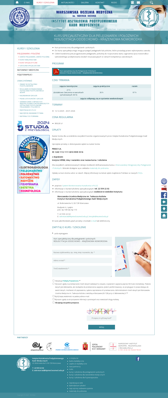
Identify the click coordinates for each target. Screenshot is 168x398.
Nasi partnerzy (75, 366)
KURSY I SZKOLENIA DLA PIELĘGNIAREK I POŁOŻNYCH (86, 372)
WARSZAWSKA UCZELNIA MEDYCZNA (84, 13)
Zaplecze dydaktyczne (78, 363)
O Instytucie (73, 358)
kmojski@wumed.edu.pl (98, 216)
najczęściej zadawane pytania (31, 113)
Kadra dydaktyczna (76, 361)
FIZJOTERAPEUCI (24, 74)
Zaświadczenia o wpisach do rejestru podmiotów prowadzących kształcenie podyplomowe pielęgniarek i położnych (34, 104)
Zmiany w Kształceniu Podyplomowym (28, 85)
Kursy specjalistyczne (55, 29)
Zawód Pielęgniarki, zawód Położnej (34, 57)
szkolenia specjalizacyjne (30, 66)
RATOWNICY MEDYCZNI (28, 70)
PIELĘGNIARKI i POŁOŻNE (39, 29)
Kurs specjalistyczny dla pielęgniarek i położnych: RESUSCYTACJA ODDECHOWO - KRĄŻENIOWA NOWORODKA (82, 241)
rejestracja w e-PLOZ (28, 110)
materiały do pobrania (29, 116)
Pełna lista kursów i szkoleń (31, 99)
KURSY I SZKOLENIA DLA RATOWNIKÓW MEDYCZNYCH (87, 374)
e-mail (93, 221)
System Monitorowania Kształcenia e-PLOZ (80, 185)
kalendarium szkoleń (28, 95)
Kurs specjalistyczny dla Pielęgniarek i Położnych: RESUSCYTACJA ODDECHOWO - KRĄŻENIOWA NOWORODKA (99, 29)
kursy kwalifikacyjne (28, 60)
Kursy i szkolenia (24, 29)
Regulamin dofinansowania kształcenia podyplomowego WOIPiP (32, 90)
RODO (71, 369)
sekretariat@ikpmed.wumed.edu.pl (73, 216)
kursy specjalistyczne (28, 63)
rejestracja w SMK (76, 383)
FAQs (140, 173)
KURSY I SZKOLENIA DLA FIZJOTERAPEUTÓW (83, 377)
